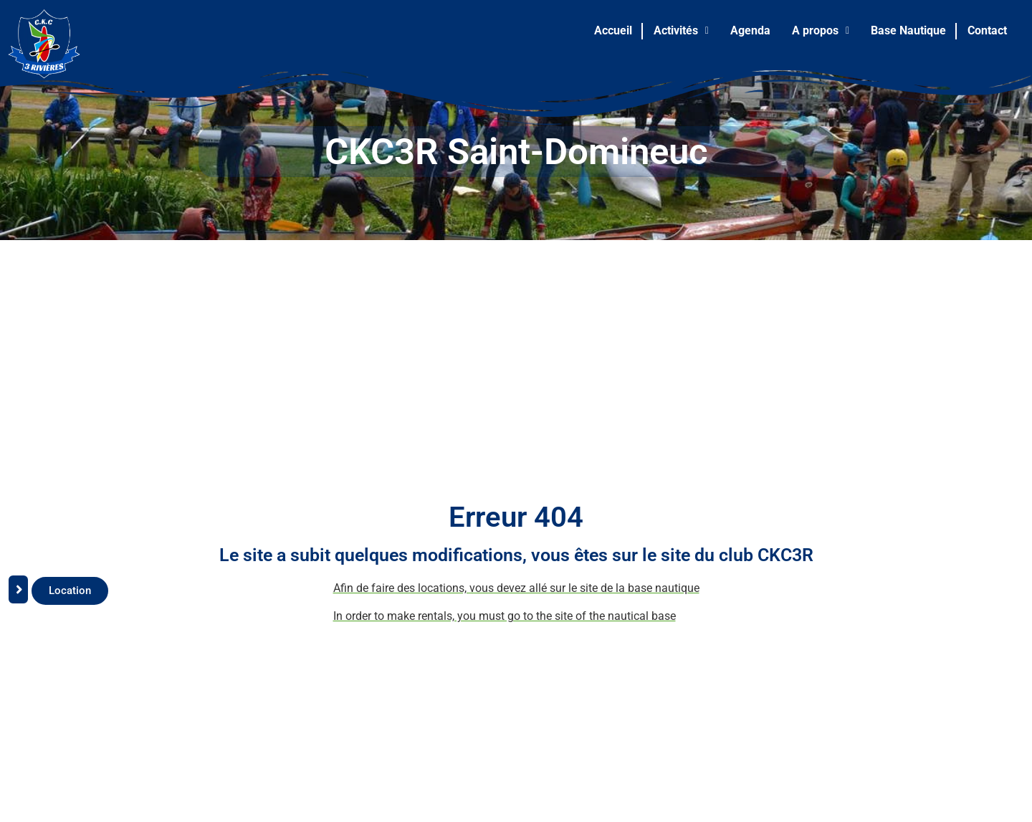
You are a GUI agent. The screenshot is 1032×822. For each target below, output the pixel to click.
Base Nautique (908, 30)
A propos (820, 30)
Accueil (613, 30)
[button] (681, 30)
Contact (987, 30)
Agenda (750, 30)
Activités (681, 30)
